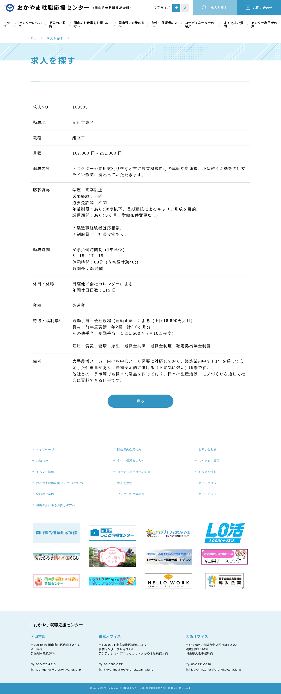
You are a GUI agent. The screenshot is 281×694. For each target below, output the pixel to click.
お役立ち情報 (208, 471)
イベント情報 (45, 471)
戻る (140, 401)
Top (34, 38)
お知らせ (42, 460)
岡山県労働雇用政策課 (56, 533)
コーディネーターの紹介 (201, 24)
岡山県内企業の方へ (131, 24)
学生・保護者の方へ (164, 24)
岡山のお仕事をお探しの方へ (91, 24)
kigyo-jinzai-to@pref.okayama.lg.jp (128, 669)
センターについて (30, 24)
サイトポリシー (209, 483)
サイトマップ (208, 494)
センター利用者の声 (264, 24)
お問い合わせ (263, 8)
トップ (6, 24)
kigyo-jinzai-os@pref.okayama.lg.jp (216, 669)
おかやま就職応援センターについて (60, 483)
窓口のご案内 (57, 24)
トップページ (45, 449)
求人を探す (219, 8)
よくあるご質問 (233, 24)
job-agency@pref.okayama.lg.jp (58, 669)
